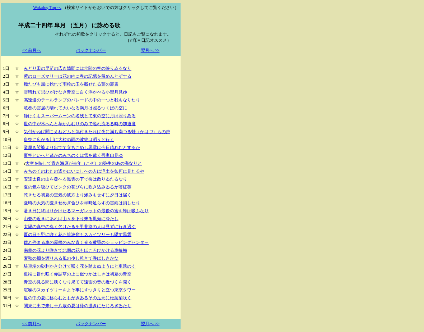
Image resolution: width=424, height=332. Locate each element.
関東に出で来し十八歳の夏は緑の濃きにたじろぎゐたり (77, 305)
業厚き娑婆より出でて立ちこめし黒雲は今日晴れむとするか (82, 147)
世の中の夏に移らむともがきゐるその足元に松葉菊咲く (77, 297)
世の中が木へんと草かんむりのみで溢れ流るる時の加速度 (80, 123)
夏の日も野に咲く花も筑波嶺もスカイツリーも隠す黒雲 (77, 234)
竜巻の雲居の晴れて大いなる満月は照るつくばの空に (75, 107)
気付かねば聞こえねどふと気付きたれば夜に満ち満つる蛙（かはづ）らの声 (97, 131)
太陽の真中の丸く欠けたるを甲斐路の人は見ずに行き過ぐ (80, 226)
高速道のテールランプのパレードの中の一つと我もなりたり (82, 100)
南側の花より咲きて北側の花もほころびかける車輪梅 (75, 250)
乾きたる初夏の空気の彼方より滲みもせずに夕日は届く (77, 194)
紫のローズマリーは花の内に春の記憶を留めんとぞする (77, 76)
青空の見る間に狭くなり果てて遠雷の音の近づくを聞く (77, 282)
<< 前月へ (31, 50)
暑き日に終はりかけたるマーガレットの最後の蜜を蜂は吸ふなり (86, 210)
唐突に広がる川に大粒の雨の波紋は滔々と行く (69, 139)
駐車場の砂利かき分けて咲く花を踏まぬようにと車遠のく (80, 266)
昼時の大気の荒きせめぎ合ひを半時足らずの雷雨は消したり (82, 202)
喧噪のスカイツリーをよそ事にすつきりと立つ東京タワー (80, 289)
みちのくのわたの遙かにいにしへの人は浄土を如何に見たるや (84, 171)
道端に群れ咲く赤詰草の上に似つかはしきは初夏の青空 (77, 274)
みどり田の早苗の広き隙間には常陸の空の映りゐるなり (77, 68)
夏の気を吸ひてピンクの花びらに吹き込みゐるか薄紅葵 (77, 187)
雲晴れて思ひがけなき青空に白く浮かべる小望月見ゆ (75, 92)
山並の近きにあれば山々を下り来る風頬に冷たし (71, 218)
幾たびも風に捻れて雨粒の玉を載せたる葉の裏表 (71, 84)
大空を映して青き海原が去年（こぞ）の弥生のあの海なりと (83, 163)
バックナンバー (91, 50)
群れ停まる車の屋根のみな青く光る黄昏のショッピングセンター (86, 242)
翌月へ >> (150, 50)
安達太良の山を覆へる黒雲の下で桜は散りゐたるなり (75, 179)
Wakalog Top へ (47, 7)
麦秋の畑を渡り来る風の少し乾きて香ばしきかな (71, 258)
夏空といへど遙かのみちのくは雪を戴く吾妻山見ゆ (73, 155)
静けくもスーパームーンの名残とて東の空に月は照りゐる (80, 115)
